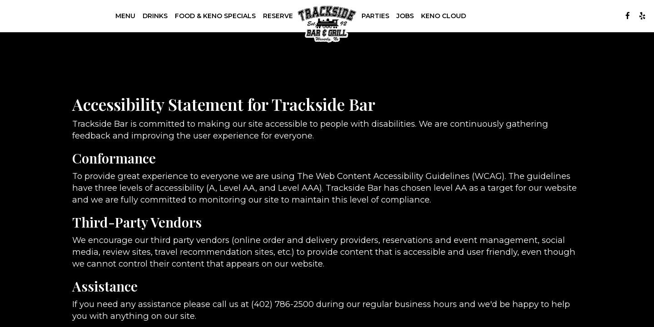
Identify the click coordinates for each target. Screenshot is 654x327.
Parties (375, 16)
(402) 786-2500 (282, 304)
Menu (125, 16)
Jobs (405, 16)
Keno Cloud (443, 16)
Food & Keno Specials (215, 16)
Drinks (155, 16)
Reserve (278, 16)
